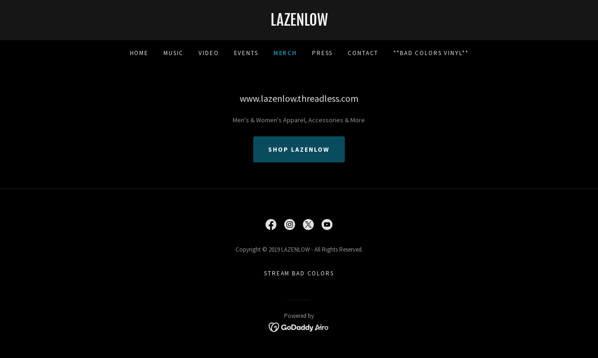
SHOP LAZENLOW (298, 149)
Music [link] (174, 53)
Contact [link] (363, 53)
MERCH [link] (285, 53)
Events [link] (246, 53)
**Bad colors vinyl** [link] (430, 53)
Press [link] (322, 53)
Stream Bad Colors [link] (299, 273)
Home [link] (139, 53)
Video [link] (209, 53)
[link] (299, 23)
